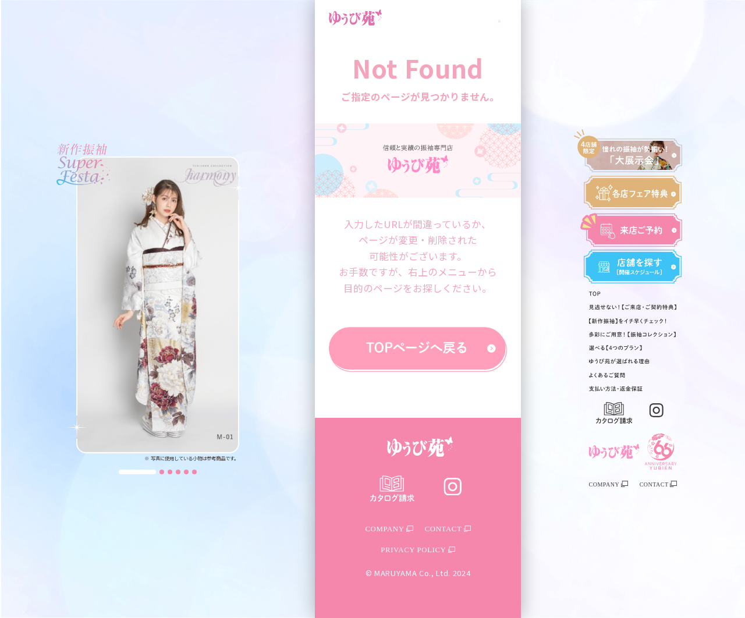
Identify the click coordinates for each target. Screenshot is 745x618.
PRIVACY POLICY (418, 550)
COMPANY (608, 484)
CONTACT (658, 484)
